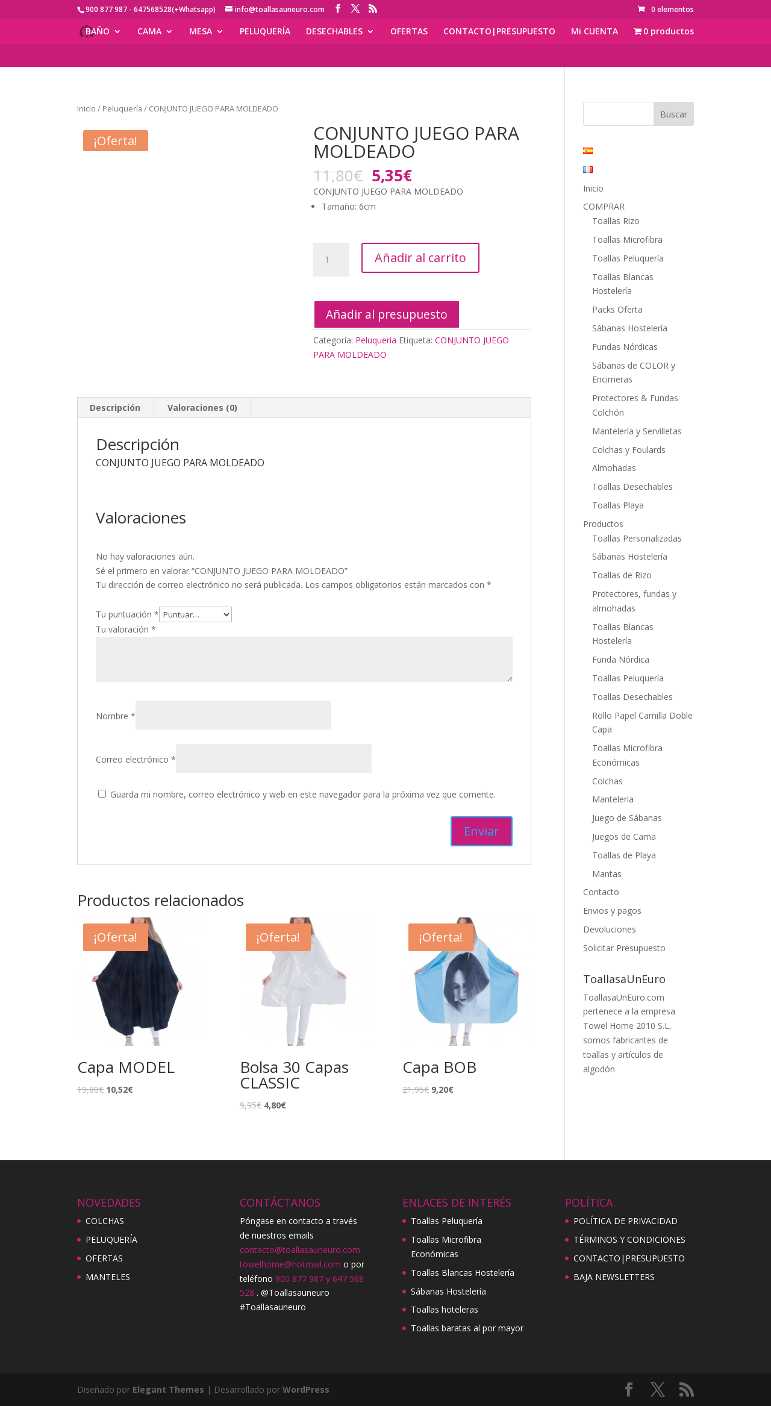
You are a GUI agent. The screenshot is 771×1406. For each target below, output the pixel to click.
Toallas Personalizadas (637, 538)
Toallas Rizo (616, 221)
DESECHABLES (334, 32)
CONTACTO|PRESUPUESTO (499, 32)
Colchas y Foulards (629, 449)
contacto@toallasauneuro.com (300, 1249)
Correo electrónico (136, 759)
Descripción (115, 407)
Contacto (601, 892)
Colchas (607, 781)
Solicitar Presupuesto (624, 948)
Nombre (116, 716)
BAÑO (98, 32)
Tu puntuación (127, 614)
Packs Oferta (617, 309)
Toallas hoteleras (444, 1309)
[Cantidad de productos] (331, 260)
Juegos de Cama (624, 836)
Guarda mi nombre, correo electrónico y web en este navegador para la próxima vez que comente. (303, 794)
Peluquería (122, 108)
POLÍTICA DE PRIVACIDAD (625, 1220)
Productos (603, 524)
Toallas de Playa (624, 855)
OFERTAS (409, 32)
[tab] (115, 408)
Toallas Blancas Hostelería (462, 1272)
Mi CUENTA (594, 32)
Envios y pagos (612, 910)
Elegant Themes (168, 1389)
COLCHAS (105, 1220)
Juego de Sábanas (627, 817)
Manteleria (613, 799)
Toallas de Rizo (622, 575)
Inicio (86, 108)
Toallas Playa (618, 505)
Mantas (607, 874)
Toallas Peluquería (628, 258)
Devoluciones (609, 929)
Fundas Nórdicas (625, 346)
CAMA (149, 32)
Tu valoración (126, 629)
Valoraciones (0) (202, 407)
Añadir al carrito (420, 257)
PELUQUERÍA (265, 32)
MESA (200, 32)
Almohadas (614, 467)
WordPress (305, 1389)
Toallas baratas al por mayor (467, 1328)
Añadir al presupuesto (387, 314)
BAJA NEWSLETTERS (614, 1277)
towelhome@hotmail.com (290, 1264)
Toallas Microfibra (627, 239)
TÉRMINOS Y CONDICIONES (629, 1239)
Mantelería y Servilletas (637, 431)
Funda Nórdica (620, 659)
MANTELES (108, 1277)
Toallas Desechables (632, 486)
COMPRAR (604, 206)
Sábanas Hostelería (629, 328)
